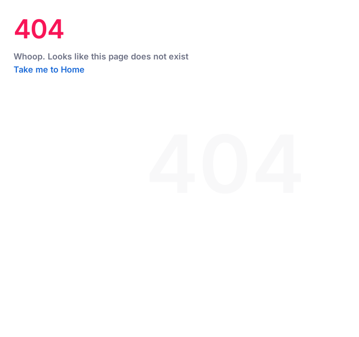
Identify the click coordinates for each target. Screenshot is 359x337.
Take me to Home (49, 69)
